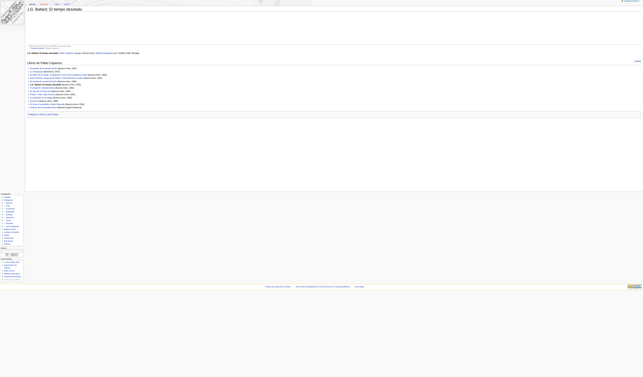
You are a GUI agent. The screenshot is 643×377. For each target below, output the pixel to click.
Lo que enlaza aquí (11, 262)
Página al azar (10, 229)
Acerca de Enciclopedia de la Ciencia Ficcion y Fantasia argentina (323, 287)
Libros (42, 114)
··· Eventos (8, 215)
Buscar (4, 248)
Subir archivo (9, 271)
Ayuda (6, 235)
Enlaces (7, 244)
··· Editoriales (9, 212)
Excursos (34, 101)
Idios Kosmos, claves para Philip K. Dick (48, 78)
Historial (67, 4)
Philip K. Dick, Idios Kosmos (43, 94)
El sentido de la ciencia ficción (43, 68)
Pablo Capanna (66, 53)
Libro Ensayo (52, 114)
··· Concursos (9, 209)
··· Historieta (9, 217)
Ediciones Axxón (75, 78)
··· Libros (7, 220)
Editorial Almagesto (104, 53)
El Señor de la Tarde (39, 75)
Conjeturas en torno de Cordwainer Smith (68, 75)
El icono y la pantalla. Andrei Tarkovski (47, 104)
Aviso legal (359, 287)
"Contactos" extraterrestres (42, 88)
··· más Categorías (11, 226)
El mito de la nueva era (40, 91)
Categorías (33, 114)
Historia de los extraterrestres (43, 107)
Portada (7, 197)
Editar (57, 4)
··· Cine (7, 206)
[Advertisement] (334, 28)
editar (637, 61)
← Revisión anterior (36, 48)
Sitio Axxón (8, 241)
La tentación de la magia (41, 98)
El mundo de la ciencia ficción (43, 81)
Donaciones (9, 238)
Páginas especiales (12, 274)
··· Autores (8, 203)
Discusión (44, 4)
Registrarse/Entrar (631, 1)
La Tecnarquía (36, 72)
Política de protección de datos (277, 287)
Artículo (32, 4)
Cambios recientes (11, 232)
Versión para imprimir (12, 276)
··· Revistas (8, 223)
